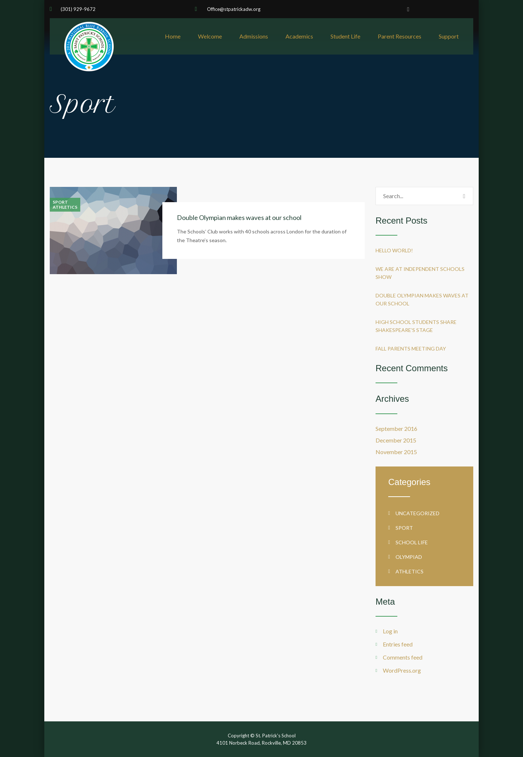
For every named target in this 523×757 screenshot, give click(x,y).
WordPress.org (402, 670)
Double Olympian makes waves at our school (239, 217)
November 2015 (396, 451)
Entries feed (398, 644)
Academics (299, 36)
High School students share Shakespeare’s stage (416, 326)
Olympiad (409, 557)
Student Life (345, 36)
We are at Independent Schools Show (420, 273)
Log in (390, 631)
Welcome (210, 36)
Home (173, 36)
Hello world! (394, 250)
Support (449, 36)
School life (412, 542)
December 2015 (396, 440)
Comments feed (402, 657)
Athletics (65, 207)
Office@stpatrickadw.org (233, 9)
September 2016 (396, 428)
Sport (60, 202)
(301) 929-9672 (78, 9)
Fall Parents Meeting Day (411, 348)
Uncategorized (417, 513)
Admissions (253, 36)
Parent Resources (399, 36)
